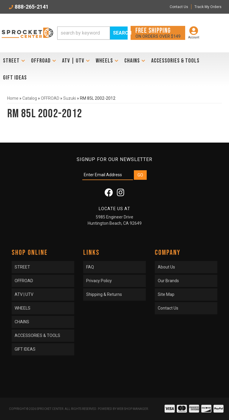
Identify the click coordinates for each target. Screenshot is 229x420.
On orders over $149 (157, 32)
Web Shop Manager (132, 408)
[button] (92, 33)
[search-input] (84, 33)
